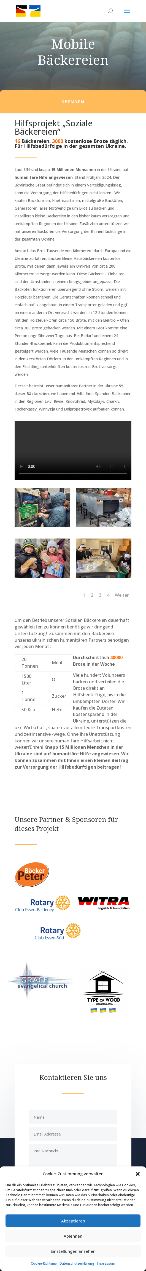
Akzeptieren (73, 1221)
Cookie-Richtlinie (44, 1263)
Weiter (122, 595)
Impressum (106, 1263)
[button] (137, 1174)
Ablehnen (73, 1236)
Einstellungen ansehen (73, 1251)
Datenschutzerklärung (77, 1263)
